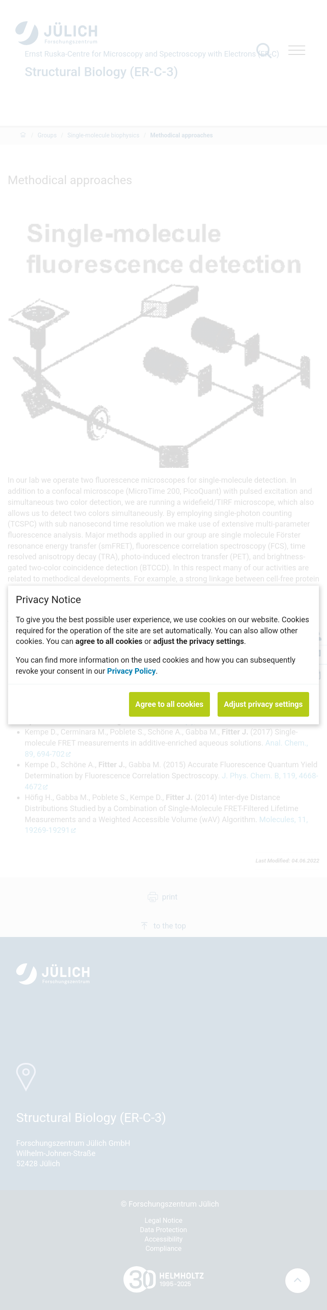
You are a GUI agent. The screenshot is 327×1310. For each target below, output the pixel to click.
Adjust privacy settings (263, 704)
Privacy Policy (131, 670)
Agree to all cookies (169, 704)
